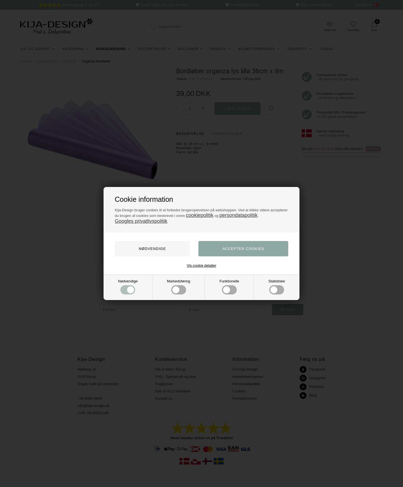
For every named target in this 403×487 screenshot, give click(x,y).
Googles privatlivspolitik (141, 221)
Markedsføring (178, 286)
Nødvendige (128, 286)
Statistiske (276, 286)
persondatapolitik (238, 215)
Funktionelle (229, 286)
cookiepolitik (199, 215)
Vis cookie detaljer (201, 265)
